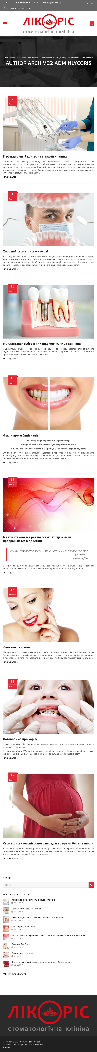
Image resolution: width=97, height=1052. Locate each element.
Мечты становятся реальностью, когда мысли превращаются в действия (48, 935)
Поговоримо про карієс (20, 739)
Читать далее (10, 177)
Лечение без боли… (18, 647)
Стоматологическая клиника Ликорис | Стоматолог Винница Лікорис (23, 1045)
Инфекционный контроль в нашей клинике (35, 156)
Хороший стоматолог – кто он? (25, 251)
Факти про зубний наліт (20, 435)
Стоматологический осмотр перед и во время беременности (48, 843)
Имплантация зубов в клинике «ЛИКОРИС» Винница (42, 343)
